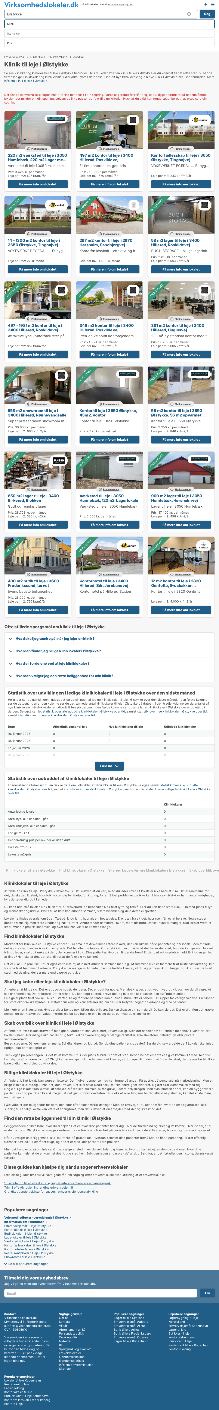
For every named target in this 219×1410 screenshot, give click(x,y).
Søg (207, 14)
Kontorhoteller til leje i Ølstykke (26, 1249)
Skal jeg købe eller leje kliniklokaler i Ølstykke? (146, 870)
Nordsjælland (58, 56)
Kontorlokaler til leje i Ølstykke (25, 1229)
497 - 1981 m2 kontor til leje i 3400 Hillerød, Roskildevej (35, 327)
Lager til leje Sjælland (129, 1318)
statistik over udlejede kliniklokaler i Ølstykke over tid (56, 715)
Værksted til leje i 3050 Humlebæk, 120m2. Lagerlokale (109, 498)
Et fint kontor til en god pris (103, 166)
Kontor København (182, 1337)
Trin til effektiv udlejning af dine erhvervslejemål (38, 1187)
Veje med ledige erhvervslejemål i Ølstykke (36, 1217)
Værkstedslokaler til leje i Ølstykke (29, 1241)
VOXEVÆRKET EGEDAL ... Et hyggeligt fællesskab (50, 251)
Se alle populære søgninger (28, 1264)
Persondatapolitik (71, 1333)
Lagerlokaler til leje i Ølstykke (25, 1237)
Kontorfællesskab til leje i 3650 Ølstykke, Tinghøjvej (180, 157)
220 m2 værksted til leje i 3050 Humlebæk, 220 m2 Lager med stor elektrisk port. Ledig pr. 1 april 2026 (37, 162)
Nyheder (65, 1341)
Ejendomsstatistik (71, 1360)
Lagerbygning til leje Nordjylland (183, 1319)
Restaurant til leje (16, 1384)
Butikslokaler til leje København (26, 1396)
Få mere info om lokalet (37, 184)
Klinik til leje (37, 56)
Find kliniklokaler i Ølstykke (82, 870)
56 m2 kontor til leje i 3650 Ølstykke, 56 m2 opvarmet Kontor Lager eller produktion (179, 415)
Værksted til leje (180, 1341)
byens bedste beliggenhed (30, 591)
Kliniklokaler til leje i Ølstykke (30, 870)
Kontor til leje (13, 1403)
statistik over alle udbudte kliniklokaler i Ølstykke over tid (84, 711)
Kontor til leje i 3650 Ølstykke (104, 421)
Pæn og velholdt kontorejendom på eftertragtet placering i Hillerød (135, 336)
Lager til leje (177, 1329)
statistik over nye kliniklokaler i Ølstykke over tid (172, 711)
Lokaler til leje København (22, 1380)
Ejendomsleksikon (71, 1357)
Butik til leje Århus (126, 1329)
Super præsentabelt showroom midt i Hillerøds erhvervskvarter (61, 421)
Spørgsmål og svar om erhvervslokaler (75, 1351)
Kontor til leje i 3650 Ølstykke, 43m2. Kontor (108, 412)
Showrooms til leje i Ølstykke (24, 1257)
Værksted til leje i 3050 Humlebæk (37, 166)
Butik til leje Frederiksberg (132, 1333)
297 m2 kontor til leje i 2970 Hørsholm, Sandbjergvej (106, 242)
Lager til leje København (131, 1341)
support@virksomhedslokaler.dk (27, 1325)
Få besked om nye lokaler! (205, 4)
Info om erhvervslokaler (76, 1364)
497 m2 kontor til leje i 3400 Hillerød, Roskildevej (106, 157)
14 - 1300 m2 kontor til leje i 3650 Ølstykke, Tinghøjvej (34, 242)
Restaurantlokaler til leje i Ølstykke (29, 1253)
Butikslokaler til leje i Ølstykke (25, 1233)
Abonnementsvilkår (73, 1329)
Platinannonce (39, 148)
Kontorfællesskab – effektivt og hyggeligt (114, 251)
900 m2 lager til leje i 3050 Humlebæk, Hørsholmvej (176, 498)
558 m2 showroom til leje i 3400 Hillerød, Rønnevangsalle (37, 412)
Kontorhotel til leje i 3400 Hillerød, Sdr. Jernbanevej (104, 583)
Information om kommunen (24, 1222)
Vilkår (63, 1325)
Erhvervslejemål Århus (129, 1325)
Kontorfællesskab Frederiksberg (27, 1400)
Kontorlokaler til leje (18, 1392)
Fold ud (106, 766)
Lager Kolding (14, 1388)
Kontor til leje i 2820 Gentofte (175, 591)
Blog (62, 1345)
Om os (63, 1318)
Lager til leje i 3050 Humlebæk (177, 506)
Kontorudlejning (180, 1349)
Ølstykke (78, 57)
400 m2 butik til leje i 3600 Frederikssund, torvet (33, 583)
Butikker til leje (179, 1333)
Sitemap (65, 1368)
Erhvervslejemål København (188, 1325)
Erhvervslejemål (14, 56)
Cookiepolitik (68, 1337)
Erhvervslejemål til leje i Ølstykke (27, 1226)
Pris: (11, 172)
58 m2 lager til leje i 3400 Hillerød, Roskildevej (175, 242)
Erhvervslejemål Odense (131, 1337)
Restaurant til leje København (189, 1345)
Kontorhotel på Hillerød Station (105, 591)
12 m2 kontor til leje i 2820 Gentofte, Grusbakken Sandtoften (176, 585)
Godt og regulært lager (27, 506)
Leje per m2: (17, 175)
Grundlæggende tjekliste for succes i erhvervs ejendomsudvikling (51, 1191)
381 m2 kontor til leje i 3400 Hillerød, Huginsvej (177, 327)
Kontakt (64, 1321)
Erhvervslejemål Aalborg (131, 1321)
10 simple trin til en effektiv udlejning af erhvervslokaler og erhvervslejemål (57, 1183)
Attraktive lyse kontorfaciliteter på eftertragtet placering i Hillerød (62, 336)
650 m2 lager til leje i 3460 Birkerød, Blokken (33, 498)
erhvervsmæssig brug (121, 4)
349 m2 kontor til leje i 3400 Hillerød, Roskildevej (107, 327)
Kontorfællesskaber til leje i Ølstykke (30, 1245)
